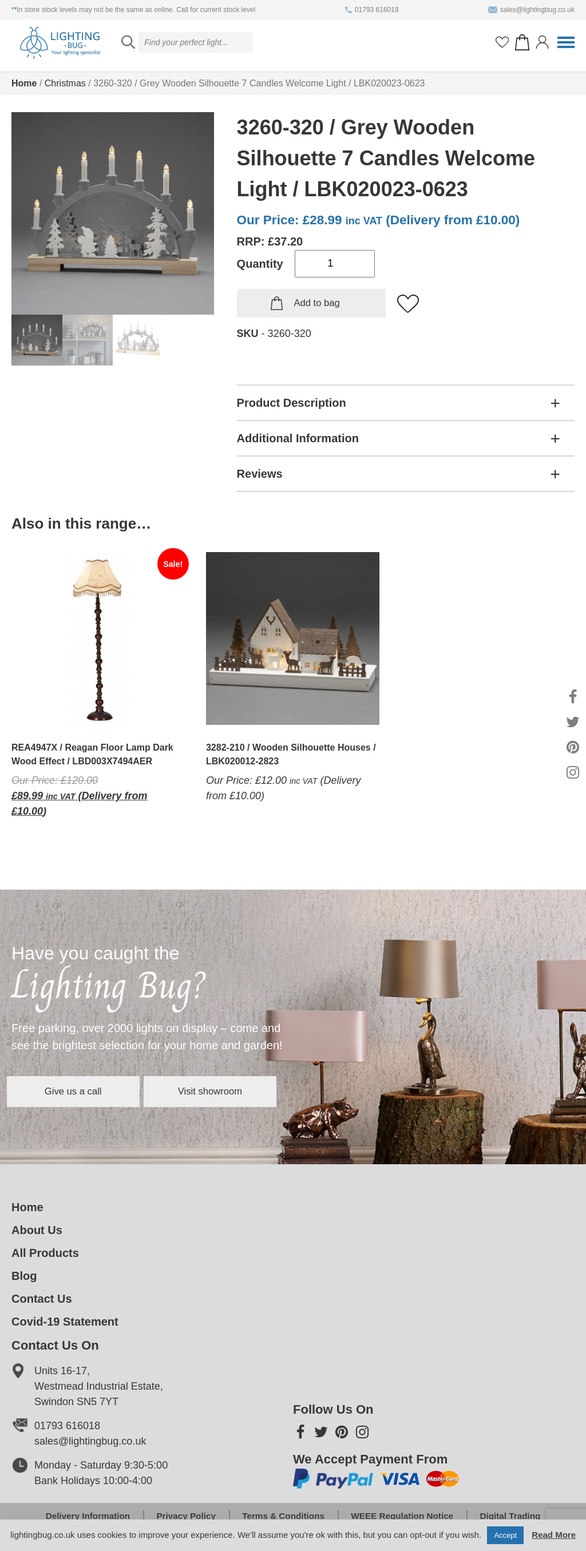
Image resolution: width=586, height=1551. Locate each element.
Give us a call (97, 1091)
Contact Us (41, 1298)
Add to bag (317, 303)
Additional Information (298, 438)
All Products (45, 1253)
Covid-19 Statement (64, 1321)
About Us (36, 1230)
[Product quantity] (335, 263)
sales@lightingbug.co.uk (531, 10)
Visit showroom (283, 1091)
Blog (24, 1276)
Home (24, 83)
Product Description (291, 402)
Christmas (65, 83)
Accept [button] (505, 1535)
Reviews (260, 473)
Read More (554, 1535)
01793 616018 (372, 10)
